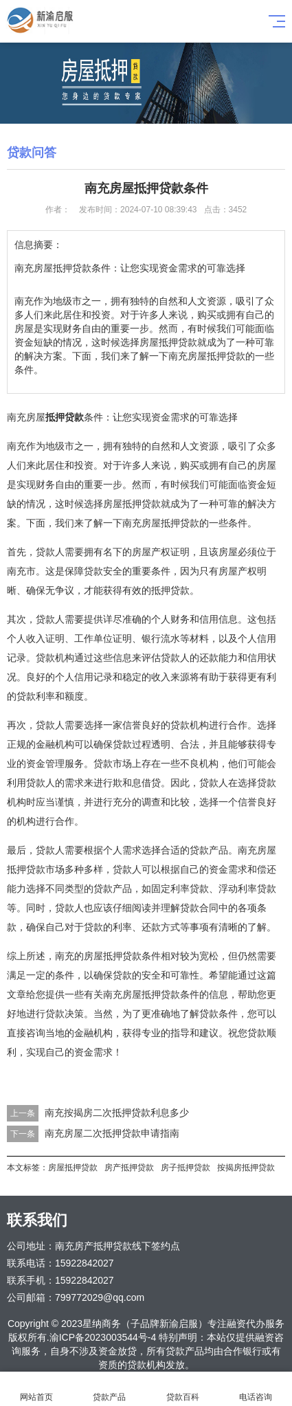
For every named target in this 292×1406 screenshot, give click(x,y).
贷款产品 (109, 1389)
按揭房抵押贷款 (246, 1167)
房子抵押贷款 (185, 1167)
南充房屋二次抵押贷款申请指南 (112, 1133)
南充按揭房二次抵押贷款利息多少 (117, 1112)
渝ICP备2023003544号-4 (103, 1337)
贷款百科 (182, 1389)
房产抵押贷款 (129, 1167)
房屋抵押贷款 (73, 1167)
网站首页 (36, 1389)
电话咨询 (255, 1389)
